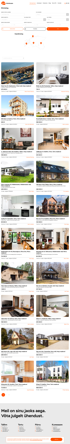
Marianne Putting (65, 91)
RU (68, 3)
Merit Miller (31, 191)
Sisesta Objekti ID (12, 19)
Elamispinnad (33, 3)
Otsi (53, 28)
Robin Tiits (66, 324)
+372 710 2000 (22, 430)
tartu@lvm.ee (21, 431)
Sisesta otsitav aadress (13, 14)
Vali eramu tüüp (35, 19)
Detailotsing (8, 28)
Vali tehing (58, 19)
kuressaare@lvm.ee (56, 431)
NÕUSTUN (56, 439)
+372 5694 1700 (5, 430)
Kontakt (59, 3)
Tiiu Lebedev (66, 191)
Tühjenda (31, 28)
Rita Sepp (66, 224)
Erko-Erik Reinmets (29, 124)
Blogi (50, 3)
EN (66, 3)
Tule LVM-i (54, 3)
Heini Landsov (66, 124)
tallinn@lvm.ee (5, 431)
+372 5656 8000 (39, 430)
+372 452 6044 (56, 430)
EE (65, 3)
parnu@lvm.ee (39, 431)
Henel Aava (31, 291)
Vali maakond (52, 14)
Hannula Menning (30, 157)
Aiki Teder (67, 291)
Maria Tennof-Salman (29, 91)
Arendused (39, 3)
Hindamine (45, 3)
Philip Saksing (66, 157)
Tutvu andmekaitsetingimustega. (36, 440)
